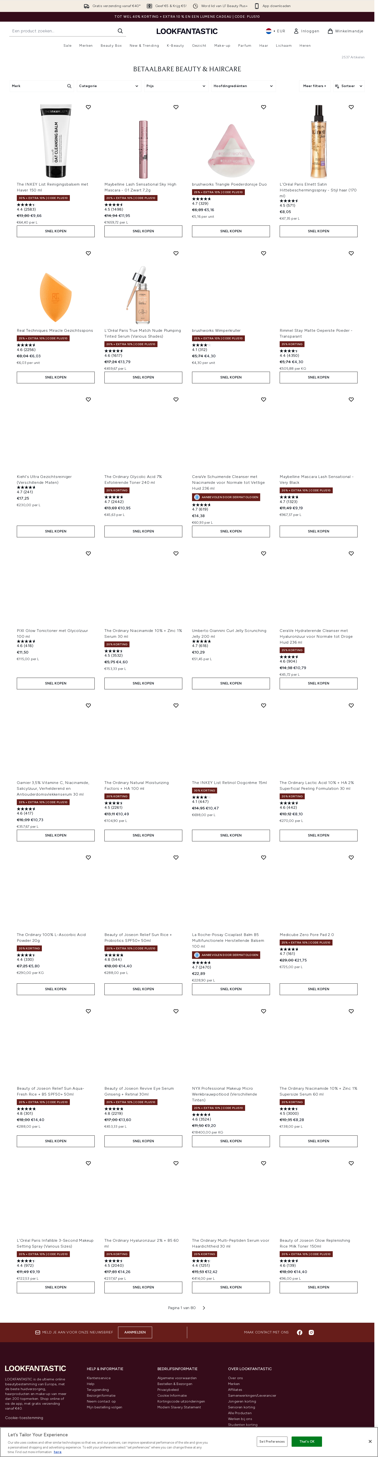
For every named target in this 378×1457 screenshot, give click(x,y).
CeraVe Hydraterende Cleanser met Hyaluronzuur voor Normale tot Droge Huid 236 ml (316, 636)
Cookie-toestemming (24, 1417)
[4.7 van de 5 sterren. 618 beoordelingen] (202, 644)
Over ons (235, 1378)
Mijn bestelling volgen (104, 1407)
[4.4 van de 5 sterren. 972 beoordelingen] (27, 1263)
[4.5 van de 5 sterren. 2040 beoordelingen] (114, 1263)
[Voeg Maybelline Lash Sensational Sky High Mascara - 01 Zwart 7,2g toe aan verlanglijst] (176, 107)
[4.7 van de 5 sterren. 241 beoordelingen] (27, 490)
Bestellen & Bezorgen (174, 1384)
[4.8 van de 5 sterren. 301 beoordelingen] (27, 1111)
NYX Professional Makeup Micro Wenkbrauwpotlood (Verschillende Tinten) (224, 1094)
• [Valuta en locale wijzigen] (276, 31)
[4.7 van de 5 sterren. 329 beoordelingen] (202, 202)
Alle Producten (240, 1413)
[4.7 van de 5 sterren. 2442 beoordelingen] (114, 500)
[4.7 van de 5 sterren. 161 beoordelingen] (290, 952)
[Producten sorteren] (349, 86)
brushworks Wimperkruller (216, 330)
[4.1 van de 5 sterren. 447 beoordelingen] (202, 800)
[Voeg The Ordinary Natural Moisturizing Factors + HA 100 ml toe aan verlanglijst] (176, 705)
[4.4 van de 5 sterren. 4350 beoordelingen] (290, 354)
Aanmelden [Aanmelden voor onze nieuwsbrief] (135, 1332)
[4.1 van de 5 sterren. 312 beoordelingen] (202, 348)
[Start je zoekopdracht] (67, 31)
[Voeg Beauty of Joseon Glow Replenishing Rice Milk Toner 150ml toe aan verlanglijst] (351, 1163)
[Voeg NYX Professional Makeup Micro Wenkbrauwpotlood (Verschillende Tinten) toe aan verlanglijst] (263, 1011)
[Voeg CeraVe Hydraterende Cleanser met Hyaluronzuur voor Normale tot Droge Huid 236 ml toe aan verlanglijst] (351, 553)
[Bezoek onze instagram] (311, 1332)
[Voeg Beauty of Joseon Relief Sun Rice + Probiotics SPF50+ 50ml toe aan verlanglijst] (176, 857)
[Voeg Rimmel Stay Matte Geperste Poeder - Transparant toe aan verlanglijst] (351, 253)
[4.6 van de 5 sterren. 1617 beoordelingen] (114, 354)
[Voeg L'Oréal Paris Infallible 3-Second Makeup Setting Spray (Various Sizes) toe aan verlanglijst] (88, 1163)
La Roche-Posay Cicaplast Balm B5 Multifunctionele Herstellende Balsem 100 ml (228, 940)
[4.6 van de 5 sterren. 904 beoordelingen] (290, 660)
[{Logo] (187, 31)
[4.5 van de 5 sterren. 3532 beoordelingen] (114, 654)
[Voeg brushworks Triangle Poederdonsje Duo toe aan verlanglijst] (263, 107)
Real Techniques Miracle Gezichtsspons (55, 330)
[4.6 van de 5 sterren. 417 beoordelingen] (27, 812)
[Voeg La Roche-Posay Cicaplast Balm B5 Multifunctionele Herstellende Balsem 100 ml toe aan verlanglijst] (263, 857)
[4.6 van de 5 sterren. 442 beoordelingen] (290, 806)
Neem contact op (101, 1401)
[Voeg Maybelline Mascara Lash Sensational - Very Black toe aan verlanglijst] (351, 399)
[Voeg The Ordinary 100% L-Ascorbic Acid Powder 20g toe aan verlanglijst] (88, 857)
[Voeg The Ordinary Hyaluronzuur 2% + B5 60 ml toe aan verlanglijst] (176, 1163)
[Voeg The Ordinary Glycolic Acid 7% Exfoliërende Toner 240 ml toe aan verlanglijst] (176, 399)
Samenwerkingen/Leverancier (252, 1396)
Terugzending (98, 1390)
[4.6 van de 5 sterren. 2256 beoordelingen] (27, 348)
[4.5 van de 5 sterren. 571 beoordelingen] (290, 203)
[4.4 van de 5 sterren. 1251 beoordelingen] (202, 1263)
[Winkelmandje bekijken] (345, 31)
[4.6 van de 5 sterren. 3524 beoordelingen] (202, 1117)
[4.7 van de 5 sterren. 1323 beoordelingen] (290, 500)
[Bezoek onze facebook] (299, 1332)
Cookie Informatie (172, 1396)
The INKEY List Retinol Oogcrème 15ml (229, 782)
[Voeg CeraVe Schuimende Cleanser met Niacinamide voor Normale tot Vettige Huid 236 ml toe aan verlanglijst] (263, 399)
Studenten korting (243, 1425)
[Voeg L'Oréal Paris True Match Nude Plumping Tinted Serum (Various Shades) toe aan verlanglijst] (176, 253)
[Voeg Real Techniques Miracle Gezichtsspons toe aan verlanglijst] (88, 253)
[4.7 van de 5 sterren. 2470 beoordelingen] (202, 965)
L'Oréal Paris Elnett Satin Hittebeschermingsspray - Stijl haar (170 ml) (318, 190)
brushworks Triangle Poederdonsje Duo (229, 184)
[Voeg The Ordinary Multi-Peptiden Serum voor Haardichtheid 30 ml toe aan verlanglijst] (263, 1163)
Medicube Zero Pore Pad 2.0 (307, 934)
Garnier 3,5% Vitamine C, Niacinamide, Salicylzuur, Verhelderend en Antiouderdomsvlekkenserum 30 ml (53, 788)
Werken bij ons (240, 1419)
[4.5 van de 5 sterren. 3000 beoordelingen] (290, 1111)
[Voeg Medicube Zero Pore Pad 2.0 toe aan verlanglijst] (351, 857)
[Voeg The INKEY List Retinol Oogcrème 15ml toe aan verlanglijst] (263, 705)
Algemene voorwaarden (177, 1378)
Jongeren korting (242, 1401)
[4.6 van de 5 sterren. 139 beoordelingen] (290, 1263)
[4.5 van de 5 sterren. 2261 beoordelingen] (114, 806)
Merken (234, 1384)
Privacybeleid (168, 1390)
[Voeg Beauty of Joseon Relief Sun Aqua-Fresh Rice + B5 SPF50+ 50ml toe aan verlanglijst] (88, 1011)
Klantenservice (99, 1378)
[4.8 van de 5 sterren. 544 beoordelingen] (114, 958)
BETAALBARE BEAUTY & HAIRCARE (187, 69)
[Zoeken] (120, 31)
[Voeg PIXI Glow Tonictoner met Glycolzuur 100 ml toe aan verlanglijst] (88, 553)
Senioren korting (241, 1407)
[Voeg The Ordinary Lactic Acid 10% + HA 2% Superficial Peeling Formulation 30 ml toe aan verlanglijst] (351, 705)
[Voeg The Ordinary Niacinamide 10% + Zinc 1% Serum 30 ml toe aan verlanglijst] (176, 553)
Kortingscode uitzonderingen (181, 1401)
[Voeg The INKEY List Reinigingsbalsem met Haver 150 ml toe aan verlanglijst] (88, 107)
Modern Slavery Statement (179, 1407)
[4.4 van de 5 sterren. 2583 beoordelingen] (27, 207)
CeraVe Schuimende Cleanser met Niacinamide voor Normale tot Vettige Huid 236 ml (228, 482)
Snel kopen (56, 231)
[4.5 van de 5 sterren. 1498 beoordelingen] (114, 207)
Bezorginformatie (101, 1396)
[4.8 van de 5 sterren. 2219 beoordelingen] (114, 1111)
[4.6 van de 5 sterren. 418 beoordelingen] (27, 644)
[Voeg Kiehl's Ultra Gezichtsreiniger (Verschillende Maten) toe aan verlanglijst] (88, 399)
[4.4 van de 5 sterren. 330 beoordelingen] (27, 958)
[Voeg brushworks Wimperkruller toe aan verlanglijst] (263, 253)
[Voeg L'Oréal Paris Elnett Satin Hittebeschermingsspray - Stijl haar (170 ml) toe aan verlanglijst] (351, 107)
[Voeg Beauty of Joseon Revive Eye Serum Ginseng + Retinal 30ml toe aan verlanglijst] (176, 1011)
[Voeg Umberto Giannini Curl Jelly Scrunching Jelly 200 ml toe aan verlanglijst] (263, 553)
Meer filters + (314, 86)
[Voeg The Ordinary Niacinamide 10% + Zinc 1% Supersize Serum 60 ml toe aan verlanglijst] (351, 1011)
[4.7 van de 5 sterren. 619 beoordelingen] (202, 508)
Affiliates (235, 1390)
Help (90, 1384)
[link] (306, 31)
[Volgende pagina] (204, 1307)
